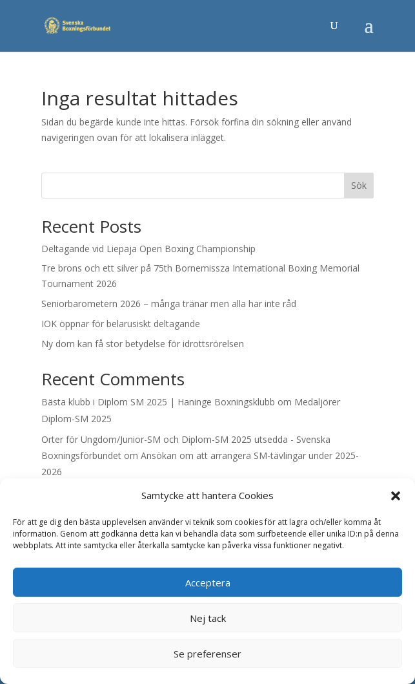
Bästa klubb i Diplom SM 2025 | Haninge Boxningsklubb (158, 402)
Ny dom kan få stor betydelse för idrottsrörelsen (142, 343)
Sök (359, 185)
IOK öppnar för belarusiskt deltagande (120, 323)
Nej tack (208, 618)
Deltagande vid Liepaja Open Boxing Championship (148, 248)
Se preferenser (207, 653)
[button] (395, 495)
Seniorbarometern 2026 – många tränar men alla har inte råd (168, 303)
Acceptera (207, 582)
